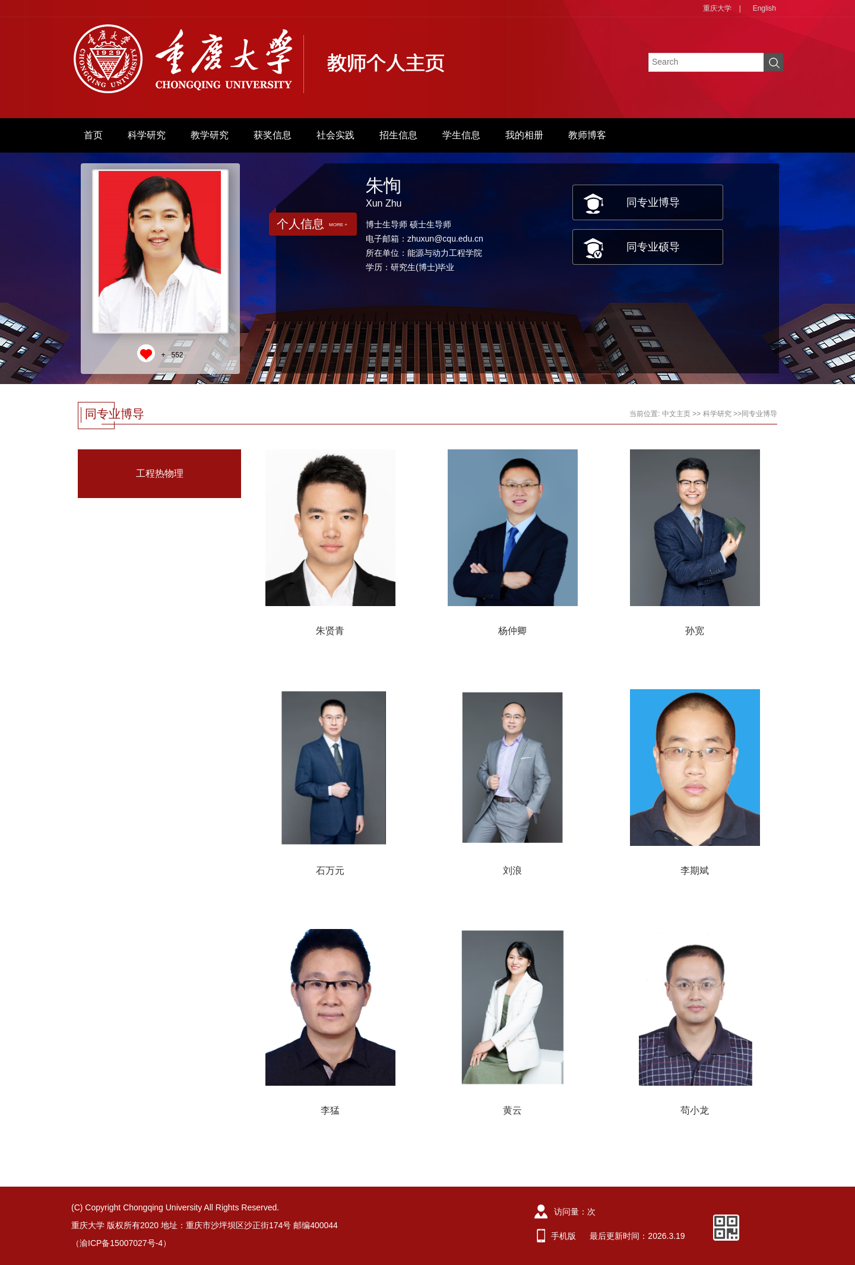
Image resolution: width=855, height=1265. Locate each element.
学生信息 (461, 135)
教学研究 (210, 135)
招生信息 (398, 135)
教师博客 (587, 135)
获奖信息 (273, 135)
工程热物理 (159, 473)
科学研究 (147, 135)
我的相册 (524, 135)
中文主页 (676, 414)
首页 (93, 135)
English (764, 8)
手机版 (563, 1236)
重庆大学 (717, 8)
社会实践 (335, 135)
